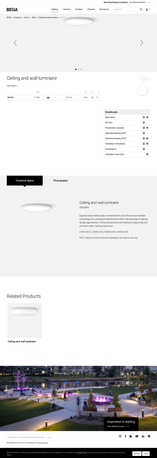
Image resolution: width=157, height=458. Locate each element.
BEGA (9, 17)
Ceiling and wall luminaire (48, 17)
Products (17, 17)
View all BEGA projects (116, 426)
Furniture (79, 9)
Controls (66, 9)
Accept (137, 454)
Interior (26, 17)
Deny (146, 454)
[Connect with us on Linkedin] (143, 436)
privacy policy (43, 443)
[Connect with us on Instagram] (120, 436)
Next (141, 43)
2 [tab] (78, 69)
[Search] (128, 9)
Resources (104, 9)
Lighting (54, 9)
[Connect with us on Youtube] (136, 436)
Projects (91, 9)
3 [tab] (81, 69)
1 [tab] (75, 69)
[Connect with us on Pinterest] (149, 436)
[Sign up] (29, 437)
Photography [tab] (60, 180)
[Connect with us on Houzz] (131, 436)
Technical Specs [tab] (25, 180)
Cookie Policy (82, 452)
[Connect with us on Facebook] (125, 436)
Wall (33, 17)
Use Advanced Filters (139, 2)
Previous (15, 43)
